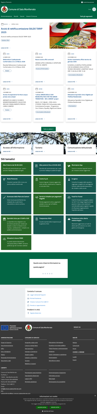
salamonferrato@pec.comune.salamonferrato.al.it (15, 394)
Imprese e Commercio (31, 352)
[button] (48, 411)
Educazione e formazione (56, 342)
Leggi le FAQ (28, 379)
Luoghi (75, 357)
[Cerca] (94, 9)
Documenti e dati (6, 361)
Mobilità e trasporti (30, 364)
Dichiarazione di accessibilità (57, 382)
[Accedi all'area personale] (87, 2)
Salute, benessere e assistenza (57, 355)
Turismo (27, 361)
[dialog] (48, 404)
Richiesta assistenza (31, 382)
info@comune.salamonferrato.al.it (11, 389)
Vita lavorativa (29, 349)
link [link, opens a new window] (65, 404)
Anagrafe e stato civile (31, 343)
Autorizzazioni (53, 358)
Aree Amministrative (7, 346)
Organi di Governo (6, 343)
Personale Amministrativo (8, 358)
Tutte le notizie (48, 129)
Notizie (38, 89)
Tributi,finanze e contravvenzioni (58, 348)
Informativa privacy (54, 376)
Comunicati (76, 346)
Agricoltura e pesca (54, 361)
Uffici (2, 349)
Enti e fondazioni (6, 352)
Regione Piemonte (6, 2)
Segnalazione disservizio (32, 376)
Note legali (52, 379)
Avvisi (6, 24)
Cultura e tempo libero (31, 346)
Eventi (74, 360)
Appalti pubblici (29, 355)
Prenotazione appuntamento (33, 373)
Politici (3, 355)
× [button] (95, 395)
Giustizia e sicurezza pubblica (57, 345)
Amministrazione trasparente (57, 373)
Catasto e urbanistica (31, 358)
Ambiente (51, 352)
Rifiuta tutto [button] (55, 407)
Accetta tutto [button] (42, 407)
